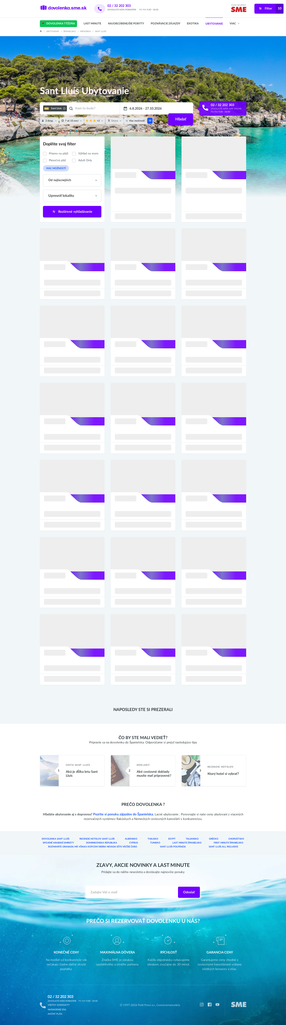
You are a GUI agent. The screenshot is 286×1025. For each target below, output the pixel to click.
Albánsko (117, 840)
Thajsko (135, 840)
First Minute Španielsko (224, 843)
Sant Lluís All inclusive (222, 847)
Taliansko (166, 840)
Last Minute (92, 23)
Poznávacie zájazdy (165, 23)
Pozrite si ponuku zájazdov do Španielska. (123, 815)
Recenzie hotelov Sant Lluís (88, 840)
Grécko (184, 840)
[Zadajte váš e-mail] (131, 892)
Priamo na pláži (58, 153)
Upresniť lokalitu (60, 195)
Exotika (193, 23)
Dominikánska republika (62, 843)
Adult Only (85, 160)
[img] (238, 10)
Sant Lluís (100, 31)
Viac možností (54, 168)
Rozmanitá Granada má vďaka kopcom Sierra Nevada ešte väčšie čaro (90, 847)
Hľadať (180, 108)
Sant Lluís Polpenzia (169, 847)
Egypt (150, 840)
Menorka (85, 31)
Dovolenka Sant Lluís (52, 840)
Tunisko (134, 843)
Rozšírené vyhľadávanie (72, 211)
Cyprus (103, 843)
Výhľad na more (88, 153)
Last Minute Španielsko (175, 843)
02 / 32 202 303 (124, 5)
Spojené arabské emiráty (232, 840)
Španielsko (69, 31)
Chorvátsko (203, 840)
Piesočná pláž (57, 160)
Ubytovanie (214, 24)
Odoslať (189, 892)
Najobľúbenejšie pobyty (126, 23)
